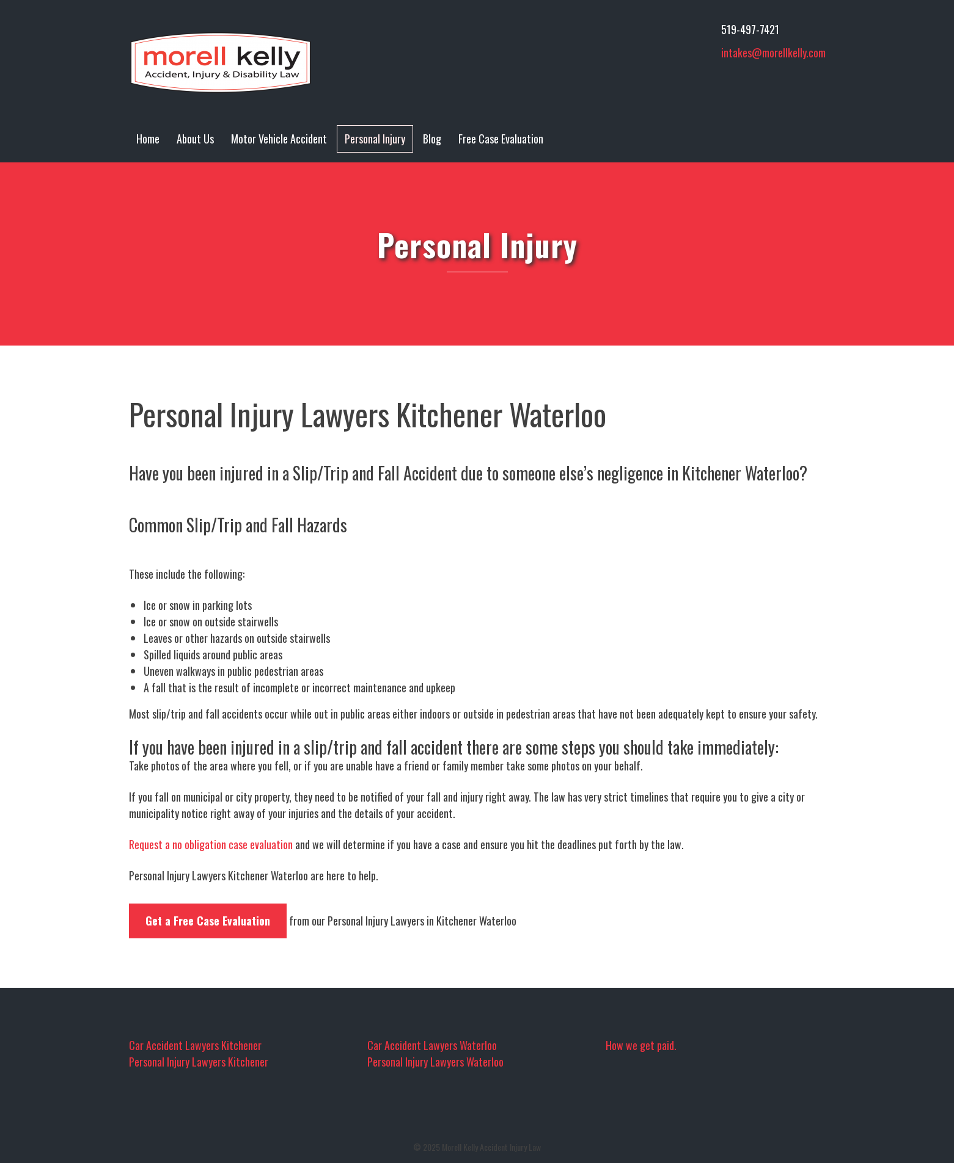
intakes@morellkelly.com (773, 52)
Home (148, 139)
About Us (195, 139)
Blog (432, 139)
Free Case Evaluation (500, 139)
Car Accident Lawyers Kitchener (195, 1045)
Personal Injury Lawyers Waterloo (435, 1062)
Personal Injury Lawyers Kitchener (198, 1062)
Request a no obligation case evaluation (211, 844)
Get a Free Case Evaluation (207, 921)
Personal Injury (375, 139)
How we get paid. (641, 1045)
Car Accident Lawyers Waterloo (432, 1045)
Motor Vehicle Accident (279, 139)
